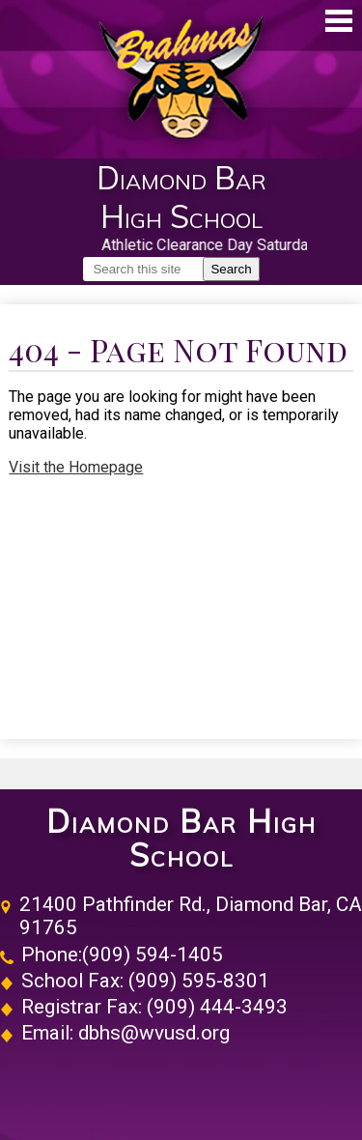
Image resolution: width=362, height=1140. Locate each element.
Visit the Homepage (76, 467)
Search (230, 269)
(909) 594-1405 (152, 954)
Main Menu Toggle (338, 21)
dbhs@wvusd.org (154, 1032)
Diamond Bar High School (181, 838)
